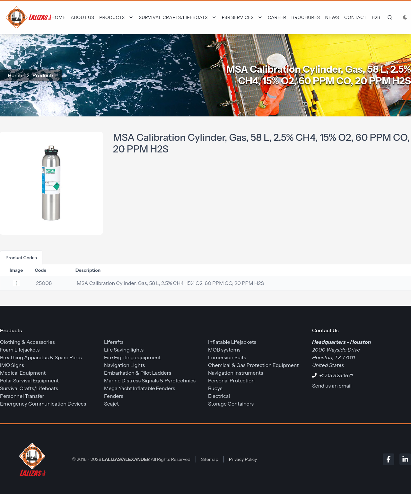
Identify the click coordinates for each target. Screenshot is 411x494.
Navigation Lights (124, 365)
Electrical (219, 396)
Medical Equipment (23, 373)
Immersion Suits (227, 357)
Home (58, 17)
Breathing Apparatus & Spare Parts (41, 357)
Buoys (215, 388)
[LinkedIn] (405, 459)
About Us (82, 17)
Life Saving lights (124, 349)
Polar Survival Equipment (29, 380)
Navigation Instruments (235, 373)
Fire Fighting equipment (132, 357)
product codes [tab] (21, 258)
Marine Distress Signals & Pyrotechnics (150, 380)
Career (277, 17)
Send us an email (332, 385)
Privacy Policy (243, 459)
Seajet (111, 403)
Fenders (113, 396)
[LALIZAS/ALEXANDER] (31, 459)
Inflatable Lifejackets (232, 342)
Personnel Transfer (22, 396)
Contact (355, 17)
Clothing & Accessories (27, 342)
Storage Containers (231, 403)
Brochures (306, 17)
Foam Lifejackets (19, 349)
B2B (376, 17)
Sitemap (209, 459)
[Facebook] (388, 459)
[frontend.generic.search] (388, 17)
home (15, 75)
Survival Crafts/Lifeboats (29, 388)
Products (43, 75)
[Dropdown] (116, 17)
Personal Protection (231, 380)
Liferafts (114, 342)
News (332, 17)
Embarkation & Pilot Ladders (137, 373)
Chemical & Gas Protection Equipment (253, 365)
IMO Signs (12, 365)
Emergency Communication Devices (43, 403)
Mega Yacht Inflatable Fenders (139, 388)
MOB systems (224, 349)
